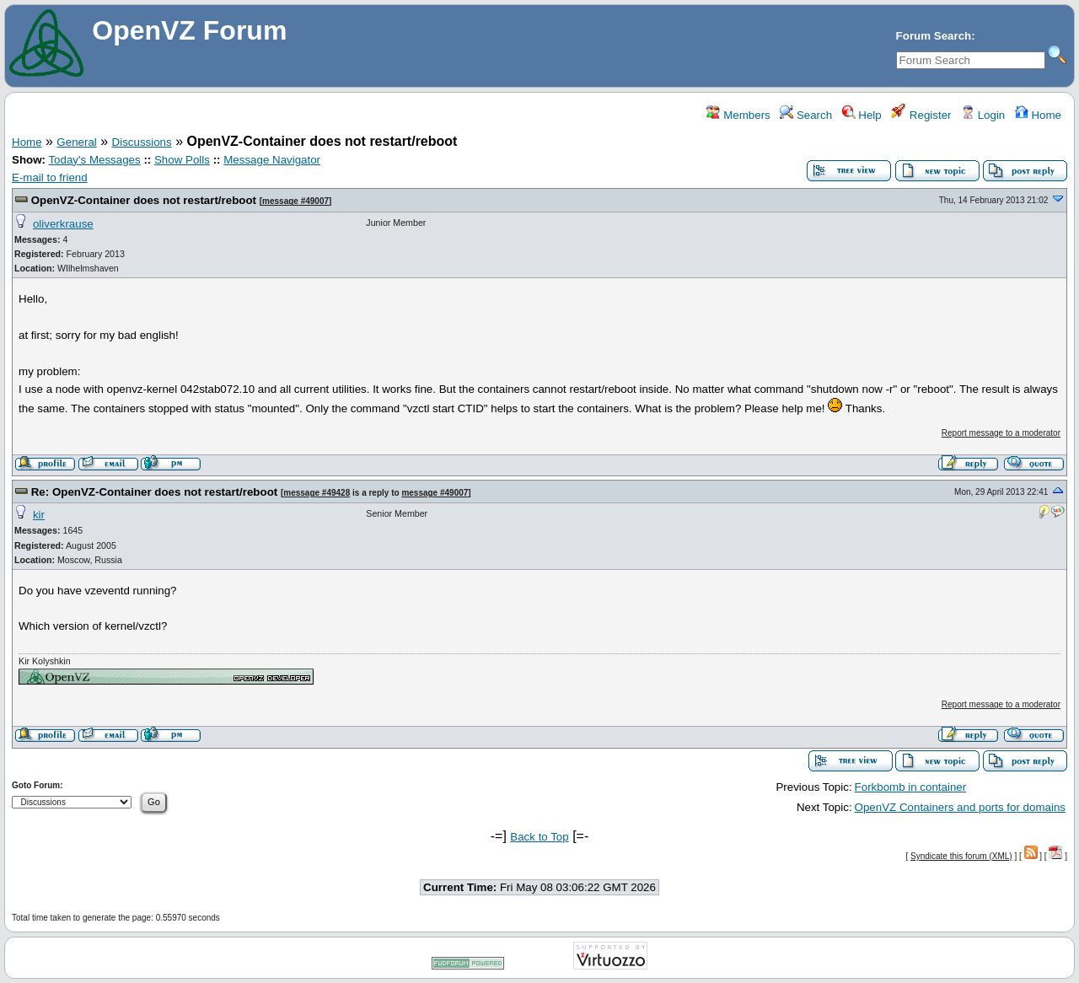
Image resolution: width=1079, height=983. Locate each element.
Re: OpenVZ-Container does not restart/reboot (154, 492)
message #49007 (295, 201)
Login (983, 115)
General (76, 142)
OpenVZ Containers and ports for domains (960, 807)
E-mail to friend (50, 177)
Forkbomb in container (911, 787)
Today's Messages (94, 159)
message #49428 (316, 492)
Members (738, 115)
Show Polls (182, 159)
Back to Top (539, 836)
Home (1038, 115)
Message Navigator (271, 159)
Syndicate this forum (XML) (961, 856)
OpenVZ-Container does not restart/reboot (143, 200)
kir (39, 514)
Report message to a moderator (1001, 433)
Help (862, 115)
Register (921, 115)
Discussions (142, 142)
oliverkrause (63, 224)
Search (806, 115)
